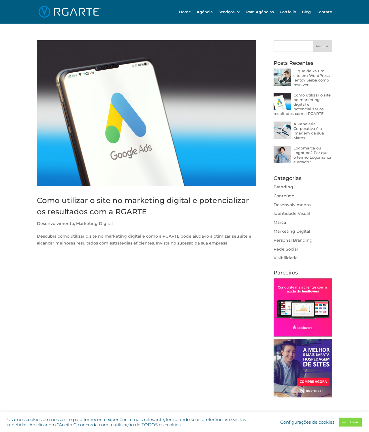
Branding (283, 187)
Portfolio (288, 12)
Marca (280, 222)
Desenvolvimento (55, 223)
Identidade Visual (292, 213)
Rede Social (286, 249)
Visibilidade (286, 257)
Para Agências (260, 12)
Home (185, 12)
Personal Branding (293, 240)
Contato (324, 12)
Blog (306, 12)
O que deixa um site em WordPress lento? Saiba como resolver (311, 78)
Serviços (227, 12)
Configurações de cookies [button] (307, 422)
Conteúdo (284, 195)
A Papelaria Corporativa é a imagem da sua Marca (308, 131)
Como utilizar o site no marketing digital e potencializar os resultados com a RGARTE (302, 104)
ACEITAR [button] (350, 422)
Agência (205, 12)
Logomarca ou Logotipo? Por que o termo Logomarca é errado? (312, 155)
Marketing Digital (94, 223)
